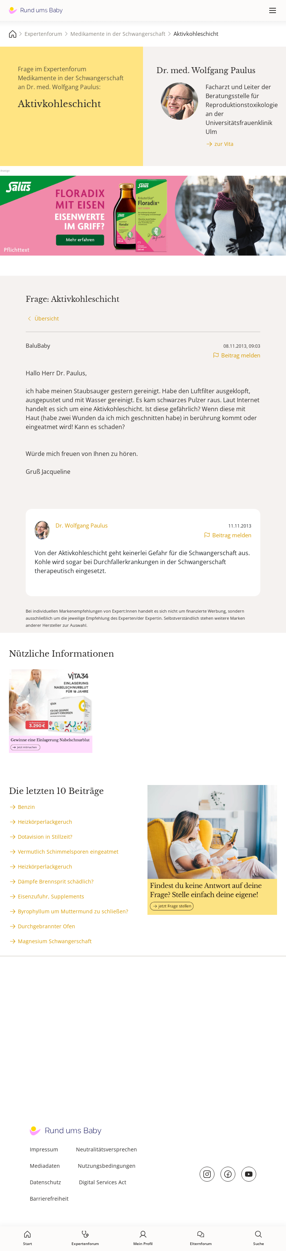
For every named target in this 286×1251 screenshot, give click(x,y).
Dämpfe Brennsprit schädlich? (55, 881)
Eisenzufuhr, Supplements (51, 896)
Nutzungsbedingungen (107, 1165)
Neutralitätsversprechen (106, 1149)
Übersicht (47, 318)
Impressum (44, 1149)
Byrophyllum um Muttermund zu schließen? (73, 911)
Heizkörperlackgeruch (45, 821)
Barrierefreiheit (49, 1198)
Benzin (26, 806)
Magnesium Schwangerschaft (55, 941)
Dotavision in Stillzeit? (45, 836)
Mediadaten (45, 1165)
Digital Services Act (102, 1182)
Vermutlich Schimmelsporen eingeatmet (68, 851)
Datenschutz (45, 1182)
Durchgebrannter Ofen (46, 926)
